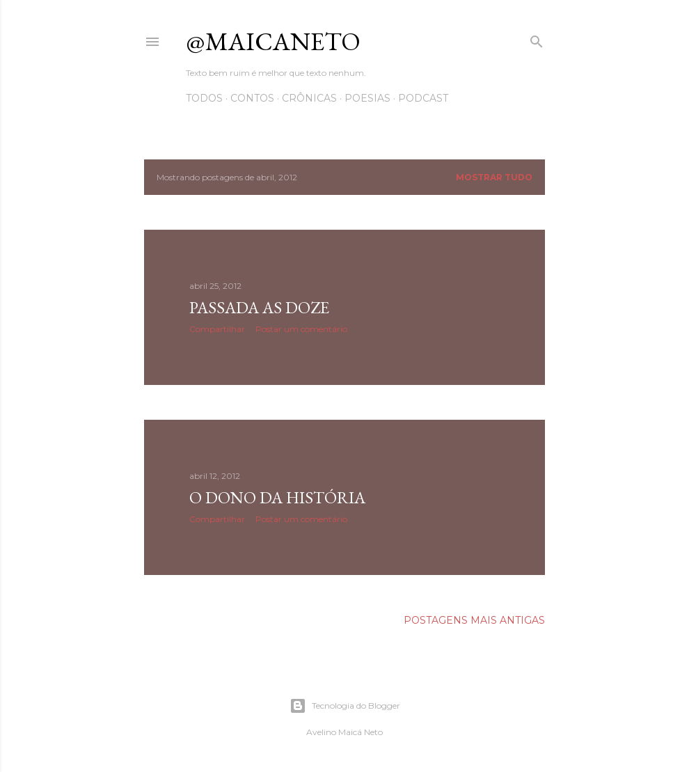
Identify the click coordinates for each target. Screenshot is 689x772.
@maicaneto (273, 41)
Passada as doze (259, 307)
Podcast (423, 98)
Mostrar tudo (494, 177)
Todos (204, 98)
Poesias (367, 98)
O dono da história (277, 497)
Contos (252, 98)
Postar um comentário (301, 329)
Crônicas (309, 98)
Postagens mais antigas (474, 620)
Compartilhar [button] (217, 329)
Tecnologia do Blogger (345, 706)
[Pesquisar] (536, 38)
